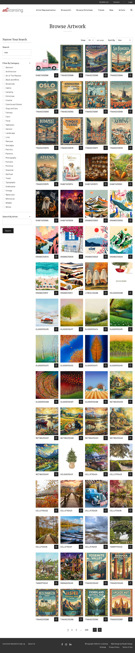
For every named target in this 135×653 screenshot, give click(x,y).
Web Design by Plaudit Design (121, 644)
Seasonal (9, 170)
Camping (9, 92)
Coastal (9, 100)
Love (8, 137)
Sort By (111, 40)
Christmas (10, 96)
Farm (8, 116)
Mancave (9, 141)
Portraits (9, 162)
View (83, 40)
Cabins (8, 88)
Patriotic (9, 149)
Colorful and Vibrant (14, 104)
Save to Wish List (56, 75)
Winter (8, 207)
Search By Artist (10, 216)
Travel (8, 178)
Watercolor (10, 194)
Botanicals (10, 84)
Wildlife (9, 203)
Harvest (9, 129)
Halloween (10, 125)
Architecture (11, 71)
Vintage (9, 190)
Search (6, 47)
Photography (11, 158)
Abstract (9, 67)
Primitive (9, 166)
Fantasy (9, 112)
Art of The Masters (13, 75)
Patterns (9, 153)
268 (86, 630)
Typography (10, 182)
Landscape (10, 133)
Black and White (12, 80)
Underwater (10, 186)
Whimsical (10, 199)
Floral (8, 121)
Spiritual (9, 174)
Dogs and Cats (12, 108)
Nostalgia (10, 145)
